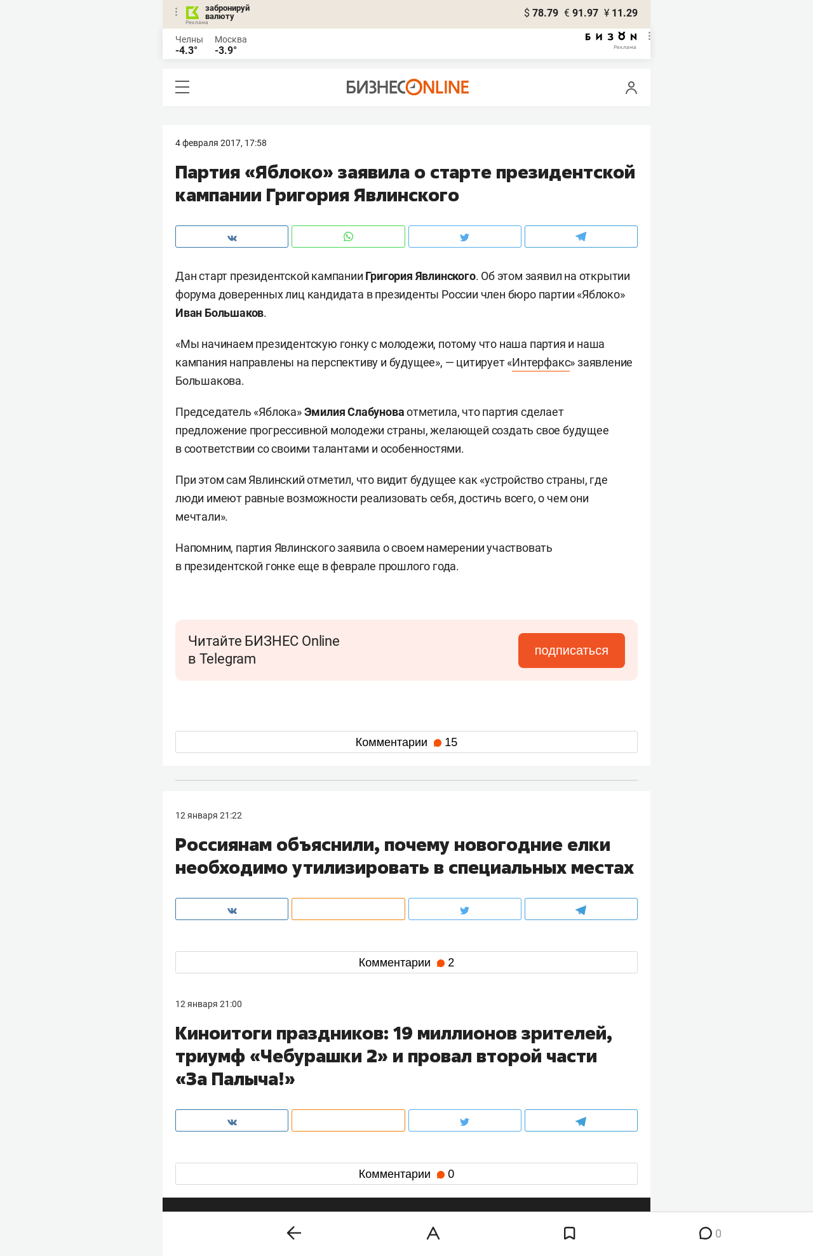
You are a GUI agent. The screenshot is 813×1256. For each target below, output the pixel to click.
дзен (426, 1148)
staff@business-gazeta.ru (534, 1068)
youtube (202, 1168)
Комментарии (406, 742)
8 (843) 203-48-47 (365, 1068)
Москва (231, 39)
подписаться (571, 650)
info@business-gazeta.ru (224, 1083)
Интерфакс (541, 362)
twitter (429, 1127)
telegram (204, 1148)
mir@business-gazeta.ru (378, 1083)
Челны (189, 39)
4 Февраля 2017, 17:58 (221, 143)
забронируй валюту (227, 12)
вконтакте (208, 1127)
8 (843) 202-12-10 (210, 1068)
